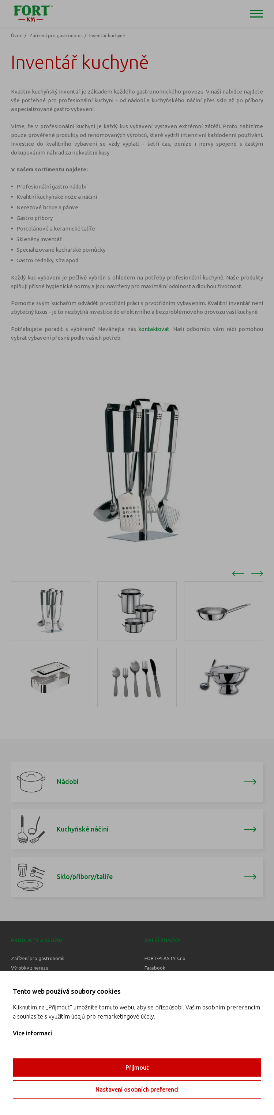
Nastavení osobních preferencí (137, 1089)
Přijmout (137, 1067)
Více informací (32, 1033)
